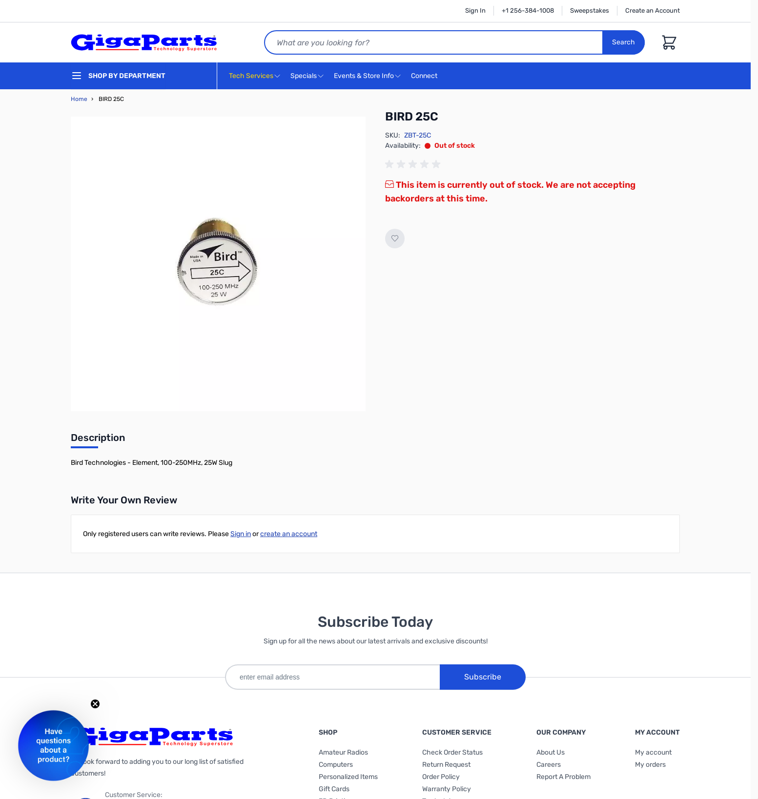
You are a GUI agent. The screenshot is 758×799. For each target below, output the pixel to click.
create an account (288, 534)
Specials (303, 76)
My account (653, 752)
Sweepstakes (589, 10)
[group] (414, 164)
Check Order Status (452, 752)
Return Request (446, 764)
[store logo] (144, 42)
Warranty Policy (446, 789)
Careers (548, 764)
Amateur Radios (343, 752)
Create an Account (652, 10)
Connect (425, 76)
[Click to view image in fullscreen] (218, 264)
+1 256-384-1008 (528, 10)
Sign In (475, 10)
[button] (53, 745)
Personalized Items (348, 777)
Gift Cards (334, 789)
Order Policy (441, 777)
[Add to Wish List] (395, 238)
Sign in (240, 534)
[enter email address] (332, 677)
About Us (550, 752)
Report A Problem (563, 777)
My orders (650, 764)
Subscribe (482, 676)
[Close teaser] (95, 704)
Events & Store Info (364, 76)
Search (623, 42)
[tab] (98, 440)
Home (79, 99)
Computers (336, 764)
